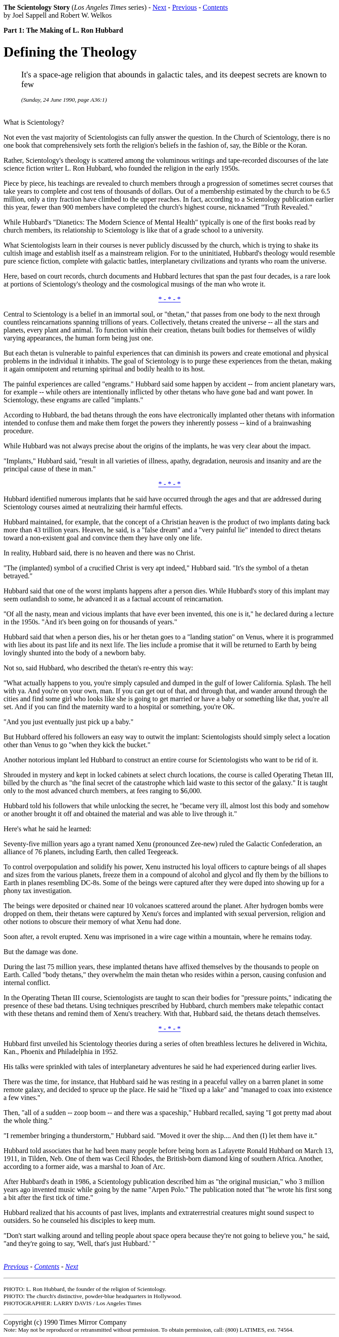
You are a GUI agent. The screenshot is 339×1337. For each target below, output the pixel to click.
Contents (215, 7)
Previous (184, 7)
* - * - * (169, 299)
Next (159, 7)
